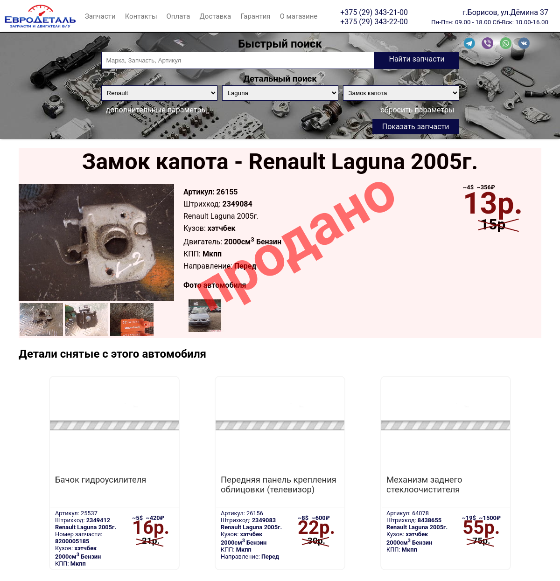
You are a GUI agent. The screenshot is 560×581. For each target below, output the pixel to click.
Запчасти (100, 16)
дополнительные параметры (156, 109)
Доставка (215, 16)
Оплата (178, 16)
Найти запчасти (416, 59)
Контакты (141, 16)
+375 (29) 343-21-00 (374, 12)
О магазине (299, 16)
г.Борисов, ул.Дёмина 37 (505, 12)
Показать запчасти (415, 126)
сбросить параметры (417, 109)
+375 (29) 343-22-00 (374, 21)
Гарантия (255, 16)
